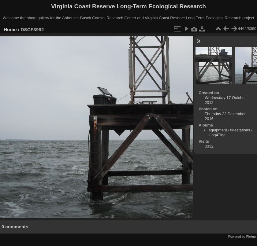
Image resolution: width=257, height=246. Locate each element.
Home (10, 29)
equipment (218, 130)
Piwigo (251, 236)
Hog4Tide (217, 135)
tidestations (240, 130)
